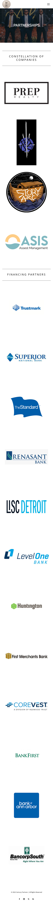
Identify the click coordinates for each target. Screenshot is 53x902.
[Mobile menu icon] (48, 4)
